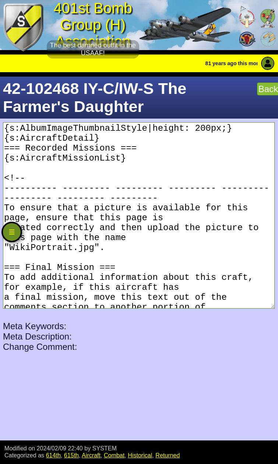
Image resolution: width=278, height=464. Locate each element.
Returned (167, 455)
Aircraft (91, 455)
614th (53, 455)
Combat (114, 455)
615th (71, 455)
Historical (140, 455)
